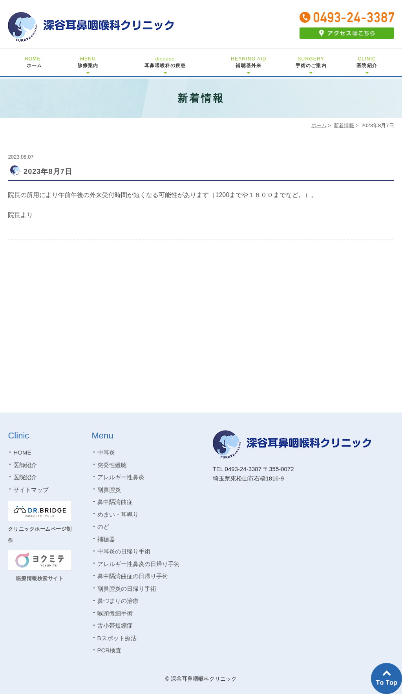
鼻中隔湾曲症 (115, 502)
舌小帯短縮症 (115, 625)
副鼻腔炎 (109, 489)
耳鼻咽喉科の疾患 (165, 62)
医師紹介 (25, 465)
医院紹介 (366, 62)
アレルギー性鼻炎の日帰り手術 (138, 564)
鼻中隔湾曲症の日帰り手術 (132, 576)
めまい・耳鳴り (118, 514)
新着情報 (344, 125)
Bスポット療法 (117, 638)
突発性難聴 (112, 465)
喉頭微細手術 (115, 613)
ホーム (33, 62)
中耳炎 (106, 452)
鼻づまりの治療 (118, 600)
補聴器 (106, 539)
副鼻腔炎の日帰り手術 (126, 588)
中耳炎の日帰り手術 (123, 551)
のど (103, 526)
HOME (22, 452)
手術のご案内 (311, 62)
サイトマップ (31, 489)
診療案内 (88, 62)
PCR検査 (109, 650)
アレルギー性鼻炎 (120, 477)
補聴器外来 (249, 62)
